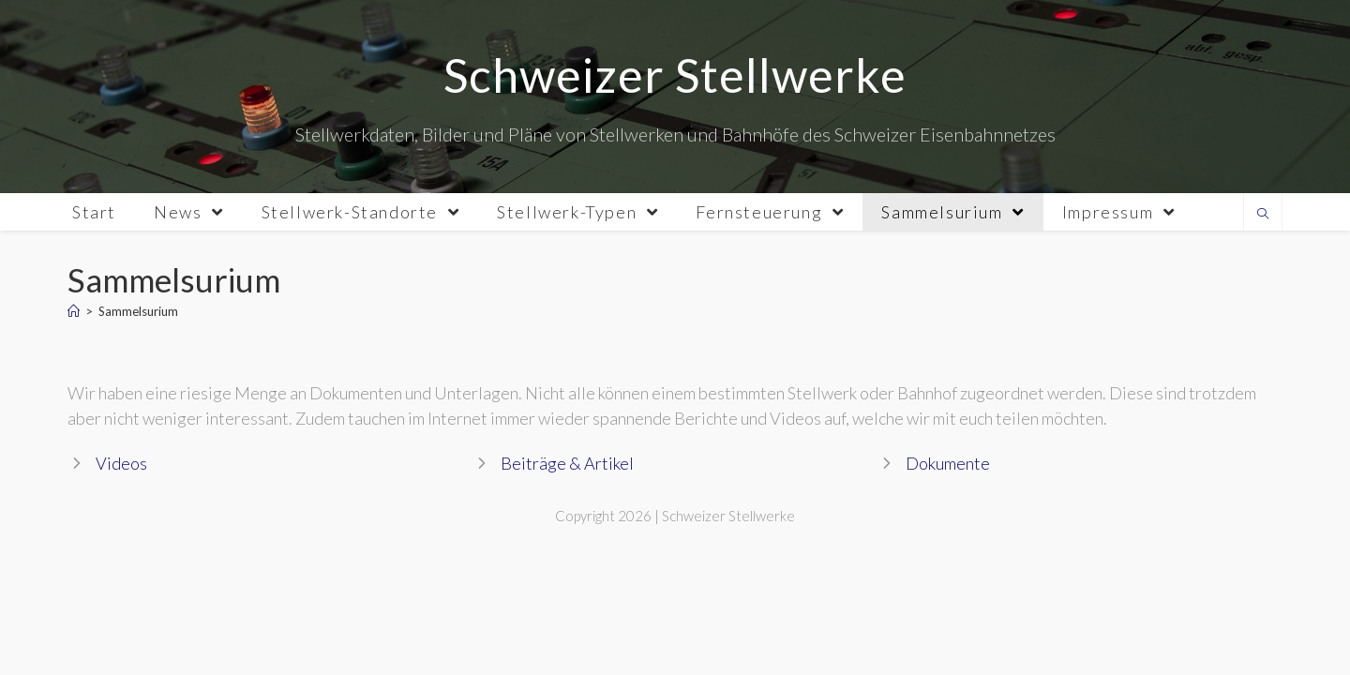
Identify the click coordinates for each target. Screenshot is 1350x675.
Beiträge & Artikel (567, 463)
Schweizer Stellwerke (675, 75)
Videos (121, 463)
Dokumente (948, 463)
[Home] (74, 311)
